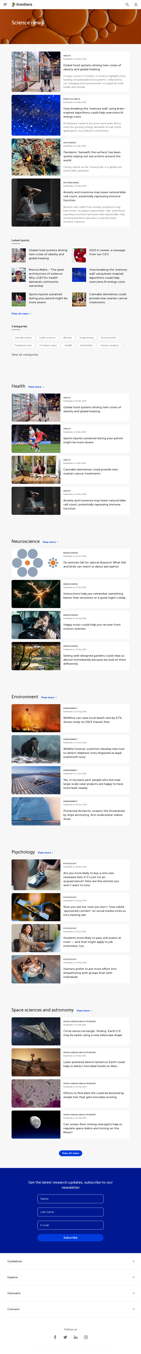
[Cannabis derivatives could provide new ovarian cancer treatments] (80, 299)
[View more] (36, 387)
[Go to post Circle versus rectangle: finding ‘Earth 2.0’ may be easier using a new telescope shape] (70, 1031)
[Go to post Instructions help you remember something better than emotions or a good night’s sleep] (70, 594)
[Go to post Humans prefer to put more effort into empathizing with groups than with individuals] (70, 969)
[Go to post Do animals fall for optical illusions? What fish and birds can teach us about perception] (70, 563)
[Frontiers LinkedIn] (75, 1337)
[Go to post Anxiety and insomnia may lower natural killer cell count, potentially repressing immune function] (70, 203)
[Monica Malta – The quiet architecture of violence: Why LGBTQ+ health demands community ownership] (20, 278)
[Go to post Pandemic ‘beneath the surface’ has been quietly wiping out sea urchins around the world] (70, 157)
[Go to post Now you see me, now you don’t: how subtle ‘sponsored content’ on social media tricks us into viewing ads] (70, 907)
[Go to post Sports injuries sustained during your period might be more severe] (70, 439)
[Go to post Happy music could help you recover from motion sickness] (70, 625)
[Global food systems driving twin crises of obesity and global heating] (20, 255)
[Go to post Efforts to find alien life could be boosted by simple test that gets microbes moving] (70, 1093)
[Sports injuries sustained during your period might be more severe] (20, 299)
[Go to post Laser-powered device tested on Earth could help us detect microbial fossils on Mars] (70, 1062)
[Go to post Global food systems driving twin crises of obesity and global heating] (70, 72)
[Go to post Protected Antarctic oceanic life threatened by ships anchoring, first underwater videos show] (70, 811)
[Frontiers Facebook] (55, 1337)
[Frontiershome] (22, 4)
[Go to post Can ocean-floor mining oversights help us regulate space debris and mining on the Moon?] (70, 1125)
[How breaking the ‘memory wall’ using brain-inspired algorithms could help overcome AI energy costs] (80, 278)
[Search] (127, 4)
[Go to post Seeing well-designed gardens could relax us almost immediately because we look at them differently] (70, 656)
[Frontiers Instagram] (86, 1337)
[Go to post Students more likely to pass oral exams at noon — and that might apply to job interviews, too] (70, 938)
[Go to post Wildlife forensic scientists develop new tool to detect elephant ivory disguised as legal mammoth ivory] (70, 749)
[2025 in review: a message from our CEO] (80, 255)
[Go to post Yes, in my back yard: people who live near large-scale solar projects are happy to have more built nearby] (70, 780)
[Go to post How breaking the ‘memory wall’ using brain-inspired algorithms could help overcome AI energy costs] (70, 115)
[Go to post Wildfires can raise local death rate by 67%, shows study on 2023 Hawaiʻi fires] (70, 718)
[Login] (136, 4)
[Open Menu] (5, 4)
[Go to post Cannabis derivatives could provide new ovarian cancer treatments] (70, 470)
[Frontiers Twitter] (65, 1337)
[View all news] (22, 314)
